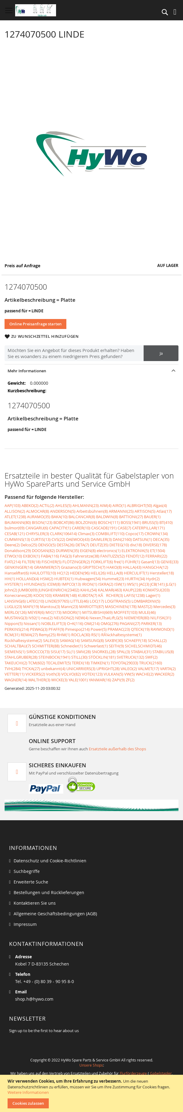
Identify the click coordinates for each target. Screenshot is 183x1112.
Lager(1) (153, 595)
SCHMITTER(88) (46, 646)
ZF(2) (130, 680)
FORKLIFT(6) (102, 561)
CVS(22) (58, 539)
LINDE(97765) (57, 601)
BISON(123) (42, 522)
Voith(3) (53, 674)
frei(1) (119, 561)
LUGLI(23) (13, 606)
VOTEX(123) (92, 674)
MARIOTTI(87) (91, 606)
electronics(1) (109, 550)
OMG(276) (110, 623)
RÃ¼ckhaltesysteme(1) (121, 634)
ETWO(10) (13, 556)
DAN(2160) (122, 539)
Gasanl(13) (150, 561)
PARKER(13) (151, 623)
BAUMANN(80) (18, 522)
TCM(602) (36, 663)
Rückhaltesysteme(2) (23, 640)
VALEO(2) (129, 668)
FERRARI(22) (156, 556)
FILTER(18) (31, 561)
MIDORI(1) (71, 612)
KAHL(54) (88, 590)
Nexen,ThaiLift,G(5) (106, 617)
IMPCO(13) (71, 584)
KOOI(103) (42, 595)
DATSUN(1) (142, 539)
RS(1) (95, 634)
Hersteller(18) (162, 573)
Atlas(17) (164, 511)
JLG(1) (171, 584)
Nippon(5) (14, 623)
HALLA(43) (132, 567)
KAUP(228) (132, 590)
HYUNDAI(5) (35, 584)
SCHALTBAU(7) (18, 646)
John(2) (11, 590)
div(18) (136, 545)
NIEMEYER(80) (136, 617)
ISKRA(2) (105, 584)
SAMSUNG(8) (92, 640)
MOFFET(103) (126, 612)
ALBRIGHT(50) (139, 505)
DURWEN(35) (67, 550)
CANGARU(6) (36, 528)
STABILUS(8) (163, 651)
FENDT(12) (135, 556)
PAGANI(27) (130, 623)
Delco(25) (29, 545)
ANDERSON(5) (62, 511)
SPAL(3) (123, 651)
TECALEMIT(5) (58, 663)
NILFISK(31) (160, 617)
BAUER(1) (152, 516)
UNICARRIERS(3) (80, 668)
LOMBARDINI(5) (145, 601)
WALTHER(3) (39, 680)
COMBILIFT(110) (110, 533)
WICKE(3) (59, 680)
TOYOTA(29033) (124, 663)
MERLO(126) (16, 612)
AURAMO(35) (38, 516)
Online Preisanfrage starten (35, 324)
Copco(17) (134, 533)
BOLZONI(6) (86, 522)
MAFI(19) (31, 606)
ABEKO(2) (30, 505)
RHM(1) (63, 634)
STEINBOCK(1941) (54, 657)
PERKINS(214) (17, 629)
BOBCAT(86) (64, 522)
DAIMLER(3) (101, 539)
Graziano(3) (71, 567)
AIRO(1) (119, 505)
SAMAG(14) (70, 640)
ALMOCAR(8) (37, 511)
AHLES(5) (63, 505)
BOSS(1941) (131, 522)
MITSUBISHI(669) (97, 612)
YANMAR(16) (100, 680)
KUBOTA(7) (87, 595)
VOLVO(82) (71, 674)
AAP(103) (13, 505)
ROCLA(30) (80, 634)
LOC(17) (97, 601)
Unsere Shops (91, 1065)
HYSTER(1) (14, 584)
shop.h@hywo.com (34, 999)
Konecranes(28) (18, 595)
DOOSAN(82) (43, 550)
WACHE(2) (145, 674)
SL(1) (70, 651)
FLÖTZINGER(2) (76, 561)
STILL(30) (79, 657)
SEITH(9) (116, 646)
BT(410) (166, 522)
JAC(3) (144, 584)
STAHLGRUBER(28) (21, 657)
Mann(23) (69, 606)
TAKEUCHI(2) (16, 663)
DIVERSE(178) (155, 545)
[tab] (91, 370)
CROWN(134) (156, 533)
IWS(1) (132, 584)
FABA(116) (50, 556)
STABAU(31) (141, 651)
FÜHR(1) (132, 561)
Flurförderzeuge (133, 1073)
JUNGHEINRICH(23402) (58, 590)
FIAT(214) (13, 561)
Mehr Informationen (27, 370)
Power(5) (99, 629)
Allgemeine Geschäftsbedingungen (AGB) (55, 913)
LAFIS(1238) (134, 595)
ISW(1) (120, 584)
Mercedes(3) (164, 606)
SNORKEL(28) (104, 651)
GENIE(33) (169, 561)
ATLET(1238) (15, 516)
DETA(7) (82, 545)
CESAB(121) (15, 533)
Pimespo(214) (77, 629)
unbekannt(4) (53, 668)
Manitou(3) (50, 606)
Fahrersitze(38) (86, 556)
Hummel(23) (113, 578)
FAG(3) (66, 556)
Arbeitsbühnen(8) (92, 511)
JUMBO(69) (28, 590)
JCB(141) (157, 584)
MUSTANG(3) (16, 617)
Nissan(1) (32, 623)
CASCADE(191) (104, 528)
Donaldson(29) (18, 550)
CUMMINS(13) (17, 539)
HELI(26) (98, 573)
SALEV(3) (51, 640)
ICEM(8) (54, 584)
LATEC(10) (35, 601)
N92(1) (34, 617)
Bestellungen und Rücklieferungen (49, 892)
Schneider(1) (72, 646)
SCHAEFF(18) (135, 640)
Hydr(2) (153, 578)
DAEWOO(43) (78, 539)
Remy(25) (47, 634)
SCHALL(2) (157, 640)
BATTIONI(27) (131, 516)
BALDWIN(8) (107, 516)
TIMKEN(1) (100, 663)
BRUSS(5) (150, 522)
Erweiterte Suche (31, 882)
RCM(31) (12, 634)
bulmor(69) (15, 528)
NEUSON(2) (64, 617)
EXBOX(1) (31, 556)
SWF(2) (151, 657)
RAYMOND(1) (162, 629)
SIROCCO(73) (38, 651)
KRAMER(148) (65, 595)
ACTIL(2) (46, 505)
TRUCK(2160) (150, 663)
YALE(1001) (78, 680)
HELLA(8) (115, 573)
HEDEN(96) (80, 573)
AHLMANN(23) (85, 505)
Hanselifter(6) (17, 573)
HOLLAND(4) (27, 578)
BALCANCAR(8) (81, 516)
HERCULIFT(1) (136, 573)
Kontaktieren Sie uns (35, 903)
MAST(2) (145, 606)
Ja (161, 353)
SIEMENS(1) (15, 651)
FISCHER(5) (52, 561)
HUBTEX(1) (64, 578)
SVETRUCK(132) (130, 657)
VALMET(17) (148, 668)
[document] (92, 1093)
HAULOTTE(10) (43, 573)
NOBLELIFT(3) (53, 623)
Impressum (25, 924)
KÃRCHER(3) (110, 595)
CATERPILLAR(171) (148, 528)
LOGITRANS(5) (118, 601)
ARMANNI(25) (121, 511)
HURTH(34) (135, 578)
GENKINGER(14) (19, 567)
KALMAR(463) (110, 590)
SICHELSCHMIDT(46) (143, 646)
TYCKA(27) (31, 668)
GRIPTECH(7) (93, 567)
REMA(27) (29, 634)
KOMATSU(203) (156, 590)
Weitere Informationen (28, 1092)
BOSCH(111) (109, 522)
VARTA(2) (168, 668)
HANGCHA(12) (155, 567)
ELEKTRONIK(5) (135, 550)
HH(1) (10, 578)
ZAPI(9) (118, 680)
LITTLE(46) (79, 601)
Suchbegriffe (27, 871)
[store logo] (35, 10)
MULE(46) (147, 612)
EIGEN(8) (88, 550)
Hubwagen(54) (88, 578)
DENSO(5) (47, 545)
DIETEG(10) (119, 545)
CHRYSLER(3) (37, 533)
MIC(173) (53, 612)
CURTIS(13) (41, 539)
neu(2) (47, 617)
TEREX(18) (81, 663)
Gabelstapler (161, 1073)
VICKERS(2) (35, 674)
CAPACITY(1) (60, 528)
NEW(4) (81, 617)
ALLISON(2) (15, 511)
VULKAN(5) (113, 674)
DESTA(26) (66, 545)
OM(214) (92, 623)
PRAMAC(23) (119, 629)
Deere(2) (12, 545)
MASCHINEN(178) (121, 606)
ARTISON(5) (145, 511)
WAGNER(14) (16, 680)
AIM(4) (105, 505)
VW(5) (129, 674)
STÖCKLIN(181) (102, 657)
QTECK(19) (140, 629)
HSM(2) (46, 578)
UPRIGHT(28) (108, 668)
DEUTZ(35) (99, 545)
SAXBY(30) (114, 640)
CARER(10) (81, 528)
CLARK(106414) (63, 533)
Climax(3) (86, 533)
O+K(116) (75, 623)
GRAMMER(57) (47, 567)
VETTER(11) (15, 674)
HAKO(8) (114, 567)
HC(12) (63, 573)
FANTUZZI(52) (112, 556)
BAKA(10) (59, 516)
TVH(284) (13, 668)
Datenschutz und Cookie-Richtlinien (50, 861)
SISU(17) (58, 651)
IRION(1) (89, 584)
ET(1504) (157, 550)
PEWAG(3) (39, 629)
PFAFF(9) (56, 629)
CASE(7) (124, 528)
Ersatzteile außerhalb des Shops (117, 749)
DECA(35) (161, 539)
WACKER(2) (164, 674)
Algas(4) (160, 505)
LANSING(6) (15, 601)
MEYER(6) (36, 612)
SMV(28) (83, 651)
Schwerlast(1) (96, 646)
